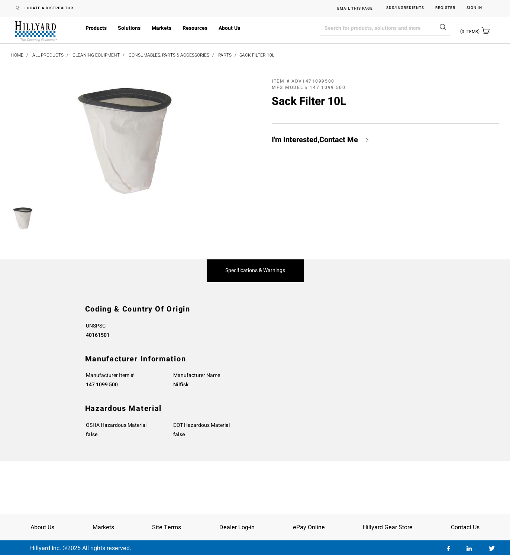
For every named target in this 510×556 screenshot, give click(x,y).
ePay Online (309, 527)
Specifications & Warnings (255, 270)
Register (445, 8)
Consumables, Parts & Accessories (169, 55)
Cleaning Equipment (96, 55)
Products (96, 28)
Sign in (474, 8)
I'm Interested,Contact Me (315, 140)
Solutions (129, 28)
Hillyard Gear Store (388, 527)
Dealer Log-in (237, 527)
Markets (161, 28)
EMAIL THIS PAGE (355, 8)
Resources (195, 28)
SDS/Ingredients (405, 8)
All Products (48, 55)
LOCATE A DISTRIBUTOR (49, 8)
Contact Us (465, 527)
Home (17, 55)
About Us (229, 28)
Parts (225, 55)
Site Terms (166, 527)
